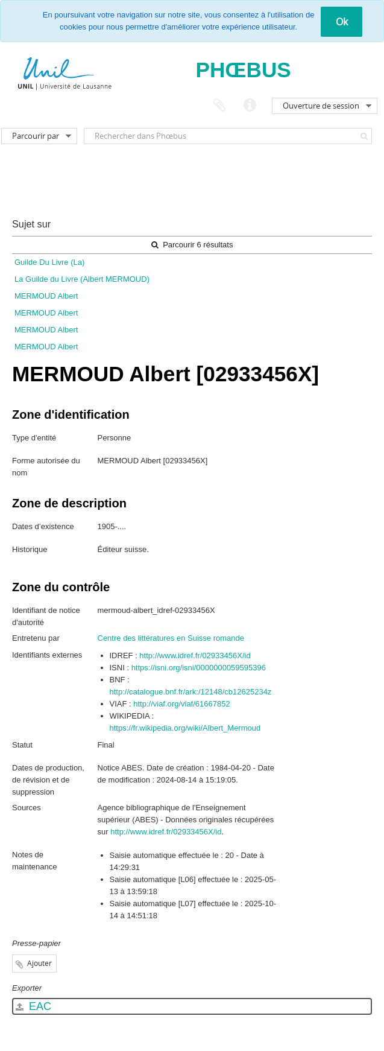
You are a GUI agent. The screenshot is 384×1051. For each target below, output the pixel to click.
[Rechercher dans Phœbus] (228, 136)
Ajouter (39, 963)
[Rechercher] (364, 136)
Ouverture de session (321, 105)
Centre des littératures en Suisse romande (171, 638)
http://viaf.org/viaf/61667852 (181, 703)
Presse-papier (219, 105)
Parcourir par (35, 135)
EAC (33, 1006)
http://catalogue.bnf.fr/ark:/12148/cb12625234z (191, 691)
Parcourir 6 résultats (192, 244)
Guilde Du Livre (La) (49, 262)
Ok (342, 21)
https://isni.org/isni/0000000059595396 (198, 667)
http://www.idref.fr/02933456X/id (194, 655)
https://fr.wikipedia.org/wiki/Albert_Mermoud (185, 727)
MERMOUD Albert (46, 295)
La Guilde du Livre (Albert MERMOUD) (82, 279)
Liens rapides (249, 105)
